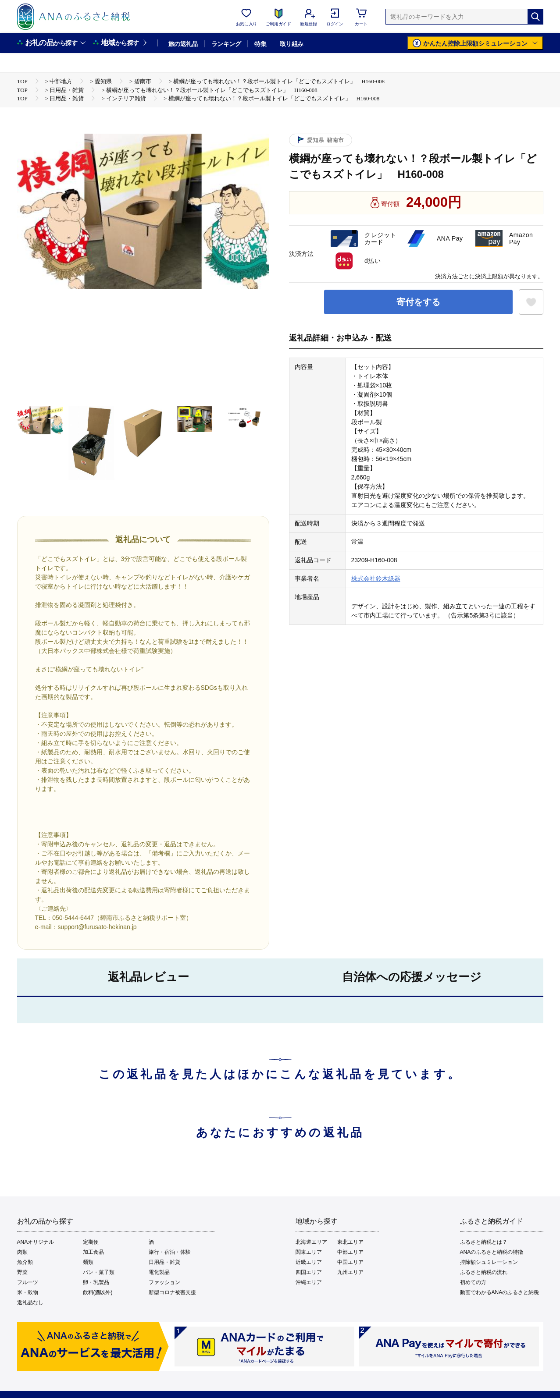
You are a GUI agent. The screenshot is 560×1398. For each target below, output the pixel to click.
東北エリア (350, 1242)
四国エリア (309, 1272)
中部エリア (350, 1252)
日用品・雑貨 (164, 1262)
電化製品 (159, 1272)
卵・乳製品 (96, 1282)
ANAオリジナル (35, 1242)
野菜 (22, 1272)
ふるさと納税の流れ (483, 1272)
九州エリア (350, 1272)
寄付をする (418, 302)
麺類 (88, 1262)
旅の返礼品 (183, 43)
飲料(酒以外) (98, 1292)
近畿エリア (309, 1262)
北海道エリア (311, 1242)
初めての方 (473, 1282)
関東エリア (309, 1252)
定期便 (91, 1242)
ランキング (226, 43)
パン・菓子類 (98, 1272)
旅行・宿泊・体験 (170, 1252)
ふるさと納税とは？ (483, 1242)
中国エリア (350, 1262)
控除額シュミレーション (489, 1262)
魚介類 (25, 1262)
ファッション (164, 1282)
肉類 (22, 1252)
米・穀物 (27, 1292)
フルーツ (27, 1282)
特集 (260, 43)
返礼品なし (30, 1302)
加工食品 (93, 1252)
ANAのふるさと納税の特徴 (492, 1252)
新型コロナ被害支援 (172, 1292)
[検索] (535, 17)
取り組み (291, 43)
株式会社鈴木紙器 (375, 578)
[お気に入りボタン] (531, 302)
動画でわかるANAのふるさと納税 (499, 1292)
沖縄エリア (309, 1282)
